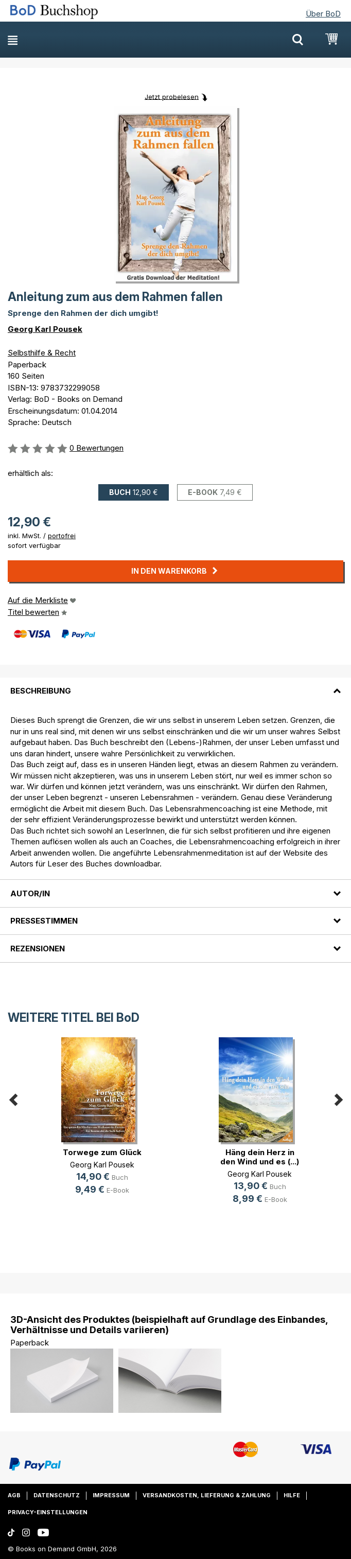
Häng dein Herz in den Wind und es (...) (259, 1156)
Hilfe (292, 1495)
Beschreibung (40, 691)
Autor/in (30, 893)
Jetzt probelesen (172, 96)
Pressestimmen (44, 921)
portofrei (62, 536)
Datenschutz (56, 1495)
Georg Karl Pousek (45, 329)
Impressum (111, 1495)
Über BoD (323, 14)
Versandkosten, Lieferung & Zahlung (207, 1495)
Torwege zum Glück (102, 1152)
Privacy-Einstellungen (47, 1512)
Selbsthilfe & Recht (42, 353)
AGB (14, 1495)
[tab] (175, 685)
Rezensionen (37, 948)
